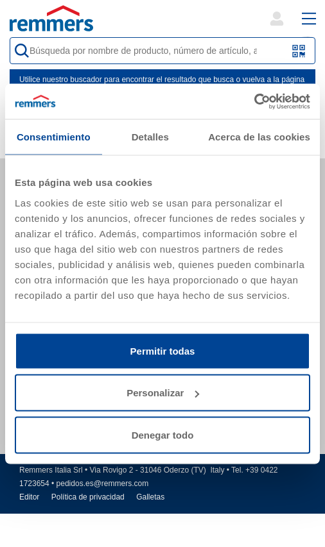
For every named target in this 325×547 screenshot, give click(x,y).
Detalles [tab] (150, 136)
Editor (29, 496)
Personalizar (163, 392)
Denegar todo (163, 434)
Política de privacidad (88, 496)
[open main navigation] (309, 18)
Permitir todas (162, 350)
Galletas (150, 496)
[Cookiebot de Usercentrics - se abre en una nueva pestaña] (254, 101)
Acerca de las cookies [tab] (259, 136)
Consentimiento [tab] (54, 136)
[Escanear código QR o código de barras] (299, 51)
